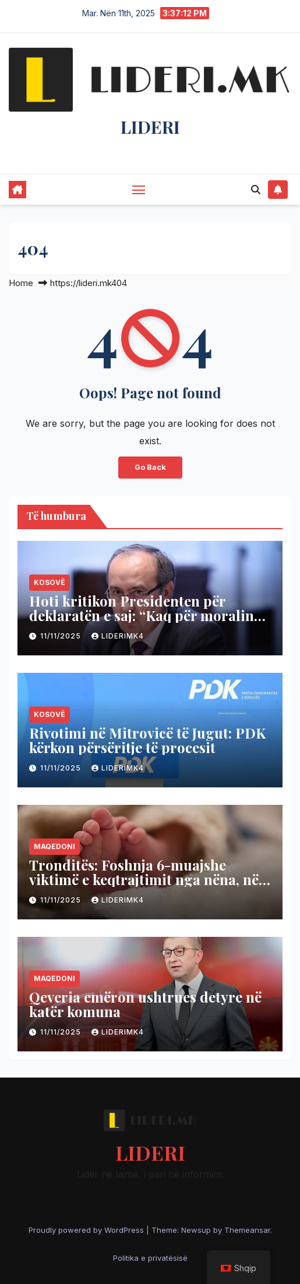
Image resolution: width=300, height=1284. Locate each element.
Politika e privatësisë (150, 1257)
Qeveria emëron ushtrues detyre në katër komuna (145, 1004)
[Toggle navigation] (138, 189)
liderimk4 (117, 636)
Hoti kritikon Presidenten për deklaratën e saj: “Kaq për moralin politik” (141, 615)
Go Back (150, 467)
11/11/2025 (61, 636)
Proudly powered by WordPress (87, 1230)
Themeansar (247, 1230)
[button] (255, 189)
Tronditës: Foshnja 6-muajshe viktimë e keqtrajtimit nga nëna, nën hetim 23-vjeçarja (148, 879)
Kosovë (49, 582)
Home (21, 282)
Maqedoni (54, 846)
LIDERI (150, 126)
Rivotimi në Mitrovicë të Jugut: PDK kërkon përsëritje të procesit (147, 740)
